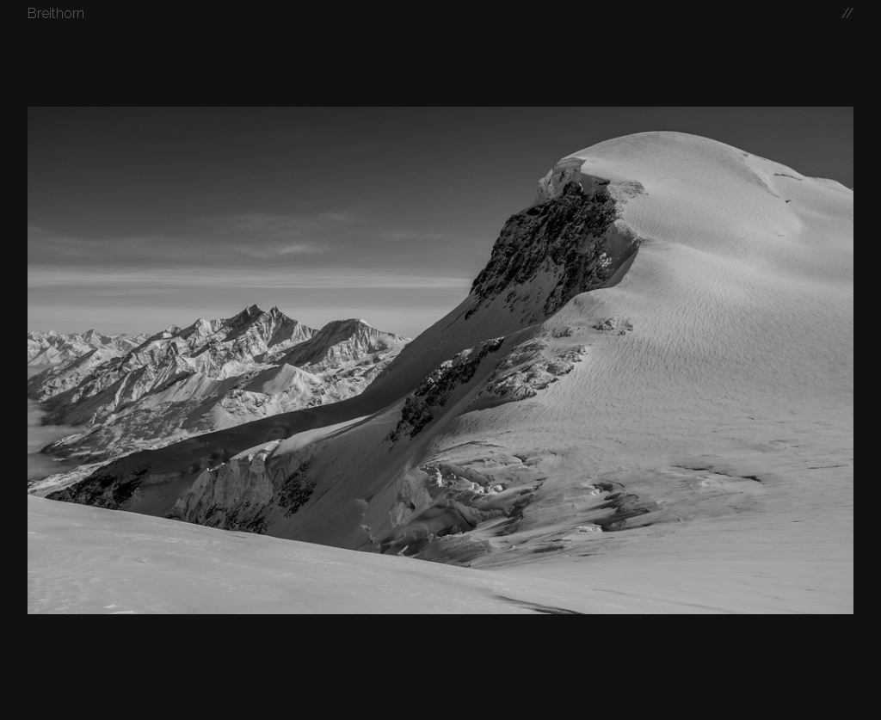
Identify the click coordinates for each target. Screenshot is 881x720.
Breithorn (56, 13)
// (847, 13)
